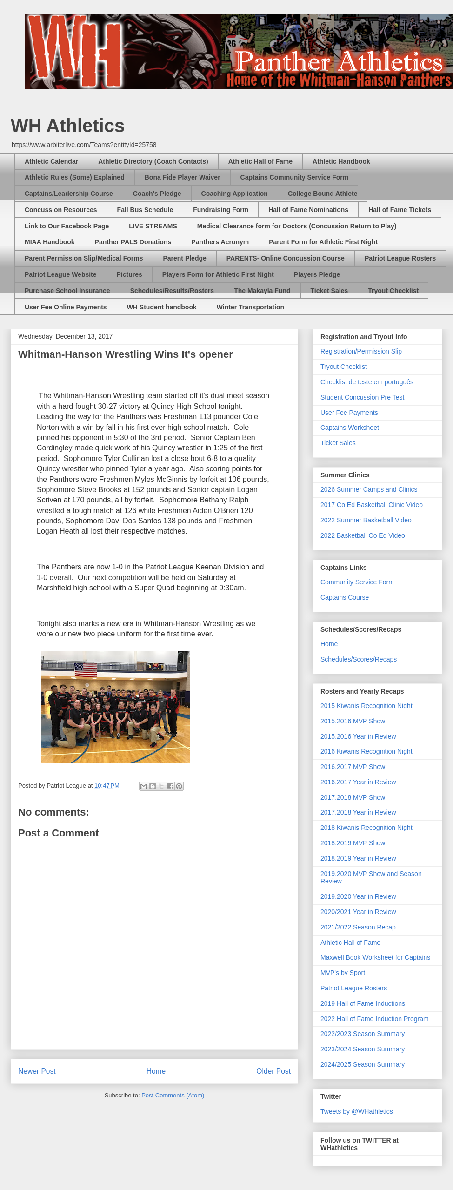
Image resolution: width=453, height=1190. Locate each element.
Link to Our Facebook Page (67, 226)
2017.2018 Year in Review (358, 812)
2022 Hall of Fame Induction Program (374, 1019)
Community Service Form (357, 582)
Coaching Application (234, 193)
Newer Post (37, 1071)
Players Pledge (317, 274)
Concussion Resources (61, 210)
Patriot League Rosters (400, 258)
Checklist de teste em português (366, 382)
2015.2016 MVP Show (352, 721)
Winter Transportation (250, 307)
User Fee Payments (349, 412)
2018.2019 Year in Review (358, 858)
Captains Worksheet (349, 427)
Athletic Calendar (51, 161)
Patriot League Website (61, 274)
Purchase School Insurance (67, 290)
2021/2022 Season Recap (358, 927)
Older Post (273, 1071)
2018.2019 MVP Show (352, 843)
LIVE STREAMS (153, 226)
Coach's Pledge (157, 193)
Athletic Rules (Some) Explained (75, 177)
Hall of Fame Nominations (308, 210)
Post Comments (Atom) (172, 1095)
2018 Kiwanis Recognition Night (366, 827)
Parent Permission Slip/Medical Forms (84, 258)
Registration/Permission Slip (361, 351)
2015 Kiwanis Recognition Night (366, 705)
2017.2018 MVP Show (352, 797)
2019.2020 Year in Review (358, 896)
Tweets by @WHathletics (356, 1111)
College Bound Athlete (323, 193)
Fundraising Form (220, 210)
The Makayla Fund (262, 290)
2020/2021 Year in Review (358, 912)
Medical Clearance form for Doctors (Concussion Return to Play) (297, 226)
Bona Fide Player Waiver (182, 177)
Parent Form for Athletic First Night (323, 242)
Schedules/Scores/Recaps (358, 659)
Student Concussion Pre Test (362, 397)
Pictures (129, 274)
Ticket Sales (329, 290)
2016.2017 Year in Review (358, 782)
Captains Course (344, 597)
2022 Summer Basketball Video (366, 520)
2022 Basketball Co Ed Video (362, 535)
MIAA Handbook (50, 242)
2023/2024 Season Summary (362, 1049)
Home (156, 1071)
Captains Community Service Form (294, 177)
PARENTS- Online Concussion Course (285, 258)
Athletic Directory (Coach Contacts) (153, 161)
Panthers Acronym (220, 242)
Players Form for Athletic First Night (218, 274)
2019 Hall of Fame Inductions (362, 1003)
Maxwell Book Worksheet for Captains (375, 957)
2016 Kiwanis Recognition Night (366, 751)
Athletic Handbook (341, 161)
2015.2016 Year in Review (358, 736)
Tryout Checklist (393, 290)
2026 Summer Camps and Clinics (369, 489)
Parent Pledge (184, 258)
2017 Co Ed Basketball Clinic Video (371, 504)
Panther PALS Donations (133, 242)
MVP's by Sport (342, 972)
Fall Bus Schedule (145, 210)
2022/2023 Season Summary (362, 1033)
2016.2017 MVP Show (352, 766)
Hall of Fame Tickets (399, 210)
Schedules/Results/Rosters (172, 290)
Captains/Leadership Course (69, 193)
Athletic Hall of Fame (260, 161)
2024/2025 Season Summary (362, 1064)
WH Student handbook (162, 307)
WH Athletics (68, 125)
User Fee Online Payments (66, 307)
